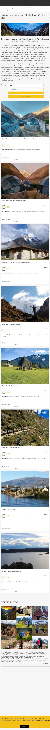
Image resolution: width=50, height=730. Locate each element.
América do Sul (25, 8)
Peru (32, 8)
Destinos (7, 8)
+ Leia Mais (45, 663)
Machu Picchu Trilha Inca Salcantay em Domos (14, 200)
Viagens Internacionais (16, 8)
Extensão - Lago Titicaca (8, 509)
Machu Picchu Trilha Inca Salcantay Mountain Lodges (16, 262)
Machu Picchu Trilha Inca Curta (10, 386)
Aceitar (24, 726)
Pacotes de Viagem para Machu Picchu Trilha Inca (11, 10)
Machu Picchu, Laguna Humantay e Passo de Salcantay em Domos (19, 139)
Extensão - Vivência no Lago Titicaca (11, 571)
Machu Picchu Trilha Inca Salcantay (11, 324)
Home (2, 8)
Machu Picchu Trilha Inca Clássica (11, 447)
